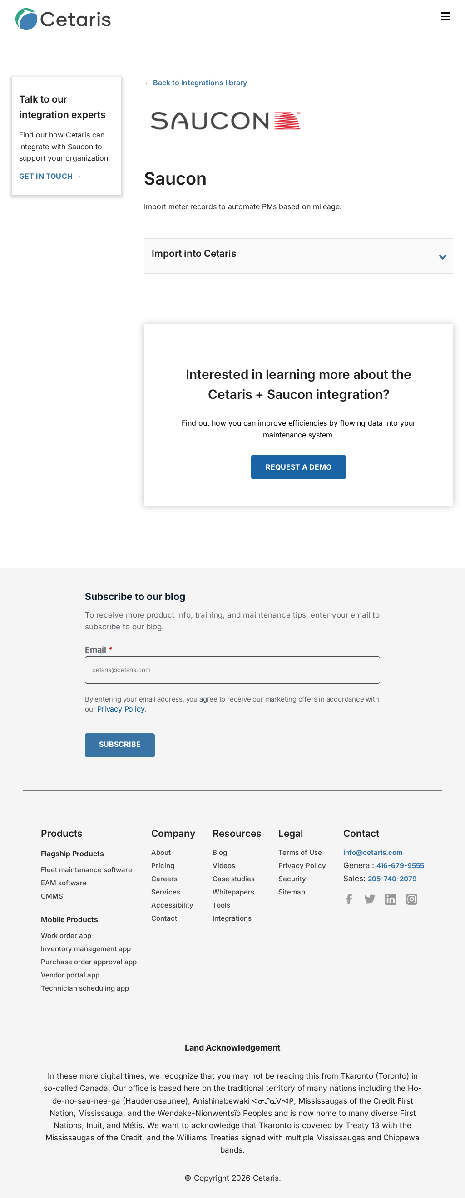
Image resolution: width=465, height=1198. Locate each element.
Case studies (234, 878)
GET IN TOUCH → (50, 176)
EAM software (64, 883)
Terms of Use (300, 852)
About (161, 852)
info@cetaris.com (373, 852)
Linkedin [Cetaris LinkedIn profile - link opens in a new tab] (390, 899)
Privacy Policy (120, 708)
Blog (220, 852)
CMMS (52, 896)
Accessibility (172, 905)
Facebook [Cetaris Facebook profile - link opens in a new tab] (349, 899)
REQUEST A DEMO (298, 466)
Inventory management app (86, 948)
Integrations (232, 918)
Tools (221, 905)
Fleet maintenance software (86, 869)
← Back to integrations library (195, 82)
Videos (224, 865)
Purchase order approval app (89, 961)
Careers (164, 878)
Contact (164, 918)
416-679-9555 (400, 865)
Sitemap (291, 892)
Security (292, 878)
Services (165, 892)
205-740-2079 (392, 878)
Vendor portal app (70, 975)
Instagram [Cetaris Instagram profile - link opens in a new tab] (411, 899)
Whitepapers (233, 892)
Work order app (66, 935)
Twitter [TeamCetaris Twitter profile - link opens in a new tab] (370, 899)
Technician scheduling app (85, 988)
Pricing (162, 865)
